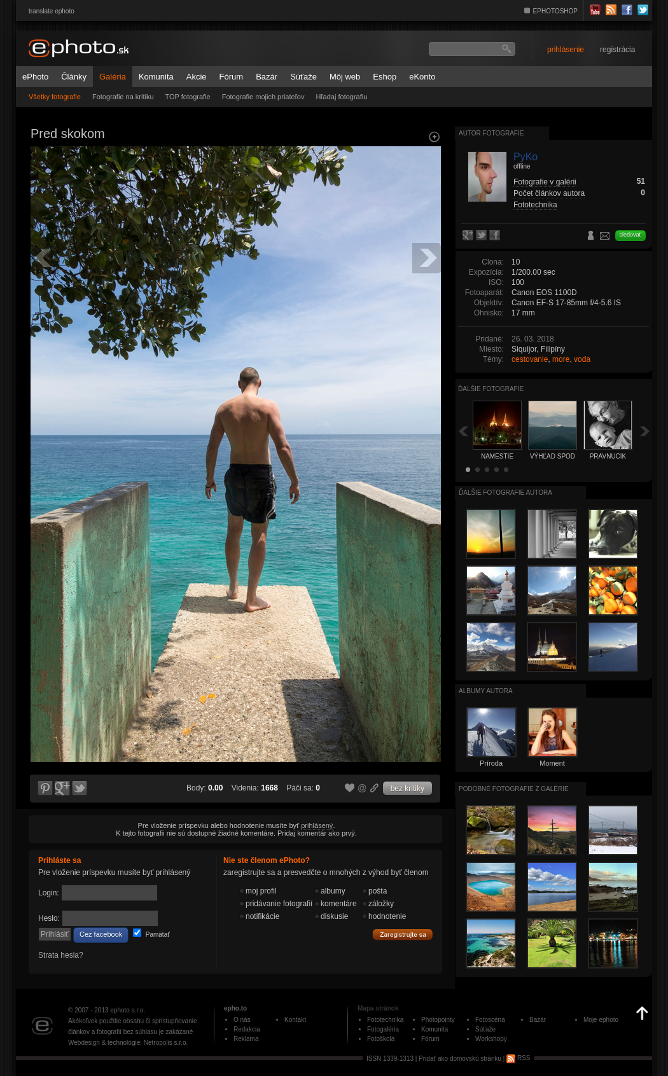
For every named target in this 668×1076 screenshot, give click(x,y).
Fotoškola (380, 1038)
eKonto (422, 76)
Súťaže (303, 76)
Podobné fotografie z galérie (514, 788)
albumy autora (486, 690)
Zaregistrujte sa (402, 935)
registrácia (617, 49)
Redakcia (246, 1029)
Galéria (112, 76)
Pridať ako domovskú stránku (460, 1057)
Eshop (384, 76)
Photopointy (438, 1019)
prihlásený (317, 825)
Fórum (231, 76)
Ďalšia (645, 431)
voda (582, 359)
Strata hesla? (60, 955)
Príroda (491, 763)
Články (74, 76)
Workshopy (491, 1038)
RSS (518, 1057)
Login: (48, 892)
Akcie (196, 76)
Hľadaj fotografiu (341, 96)
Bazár (266, 76)
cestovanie (529, 359)
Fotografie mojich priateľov (263, 96)
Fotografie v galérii (544, 181)
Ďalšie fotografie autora (505, 492)
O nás (242, 1019)
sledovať (630, 234)
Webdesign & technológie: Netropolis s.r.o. (128, 1042)
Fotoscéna (490, 1019)
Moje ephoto (600, 1019)
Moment (552, 763)
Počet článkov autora (549, 193)
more (560, 359)
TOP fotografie (188, 96)
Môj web (345, 76)
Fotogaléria (383, 1029)
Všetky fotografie (55, 96)
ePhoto (35, 76)
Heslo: (49, 918)
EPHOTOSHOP (555, 11)
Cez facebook (101, 934)
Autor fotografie (491, 133)
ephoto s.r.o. (127, 1010)
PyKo (525, 156)
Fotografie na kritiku (123, 96)
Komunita (156, 76)
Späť (463, 431)
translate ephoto (51, 11)
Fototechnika (535, 204)
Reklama (245, 1038)
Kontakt (295, 1019)
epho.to (235, 1008)
